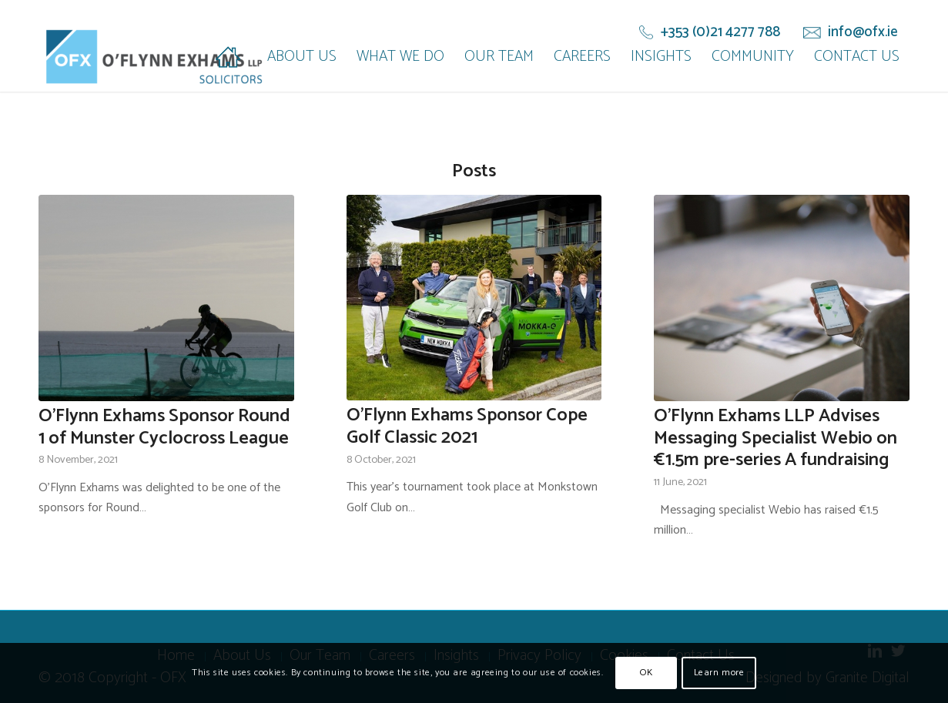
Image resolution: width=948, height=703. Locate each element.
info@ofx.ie (863, 32)
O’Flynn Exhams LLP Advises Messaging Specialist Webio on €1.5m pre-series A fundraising (775, 438)
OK (646, 672)
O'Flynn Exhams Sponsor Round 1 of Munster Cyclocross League (164, 427)
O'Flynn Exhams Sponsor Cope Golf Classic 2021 (467, 426)
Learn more (719, 672)
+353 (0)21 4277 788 (720, 32)
